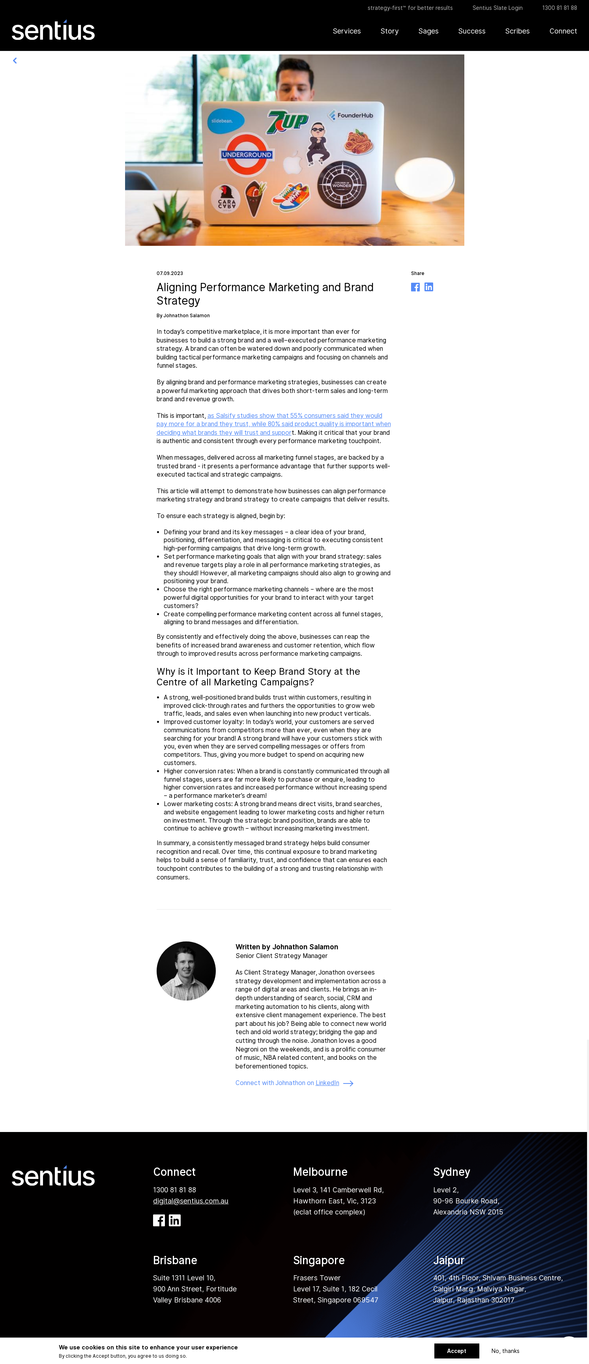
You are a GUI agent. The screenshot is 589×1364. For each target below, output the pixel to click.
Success (472, 31)
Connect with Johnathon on (294, 1083)
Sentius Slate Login (498, 8)
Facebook (415, 287)
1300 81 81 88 (559, 8)
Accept (456, 1351)
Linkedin (428, 287)
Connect (563, 31)
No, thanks (506, 1351)
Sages (429, 31)
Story (390, 31)
